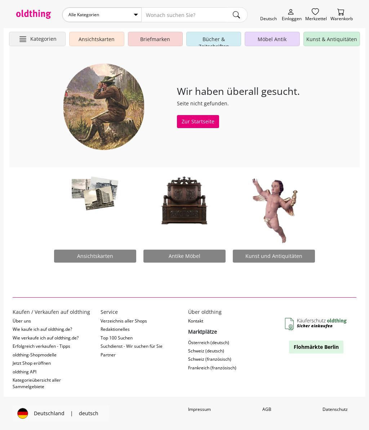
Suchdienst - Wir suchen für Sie (132, 346)
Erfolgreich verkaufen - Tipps (41, 346)
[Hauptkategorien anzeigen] (37, 39)
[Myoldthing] (292, 15)
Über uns (22, 321)
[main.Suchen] (236, 15)
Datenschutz (335, 409)
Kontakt (195, 321)
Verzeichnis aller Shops (124, 321)
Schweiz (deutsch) (206, 351)
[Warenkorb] (341, 15)
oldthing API (24, 372)
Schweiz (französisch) (209, 359)
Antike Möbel (184, 256)
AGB (266, 409)
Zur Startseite (198, 121)
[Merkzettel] (316, 15)
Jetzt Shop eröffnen (32, 363)
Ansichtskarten (95, 256)
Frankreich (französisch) (212, 368)
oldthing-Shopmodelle (35, 355)
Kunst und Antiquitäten (273, 256)
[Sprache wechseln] (268, 15)
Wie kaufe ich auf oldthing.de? (42, 329)
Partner (108, 355)
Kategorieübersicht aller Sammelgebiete (37, 383)
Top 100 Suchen (117, 338)
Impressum (199, 409)
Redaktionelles (115, 329)
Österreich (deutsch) (208, 342)
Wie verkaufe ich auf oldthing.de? (46, 338)
